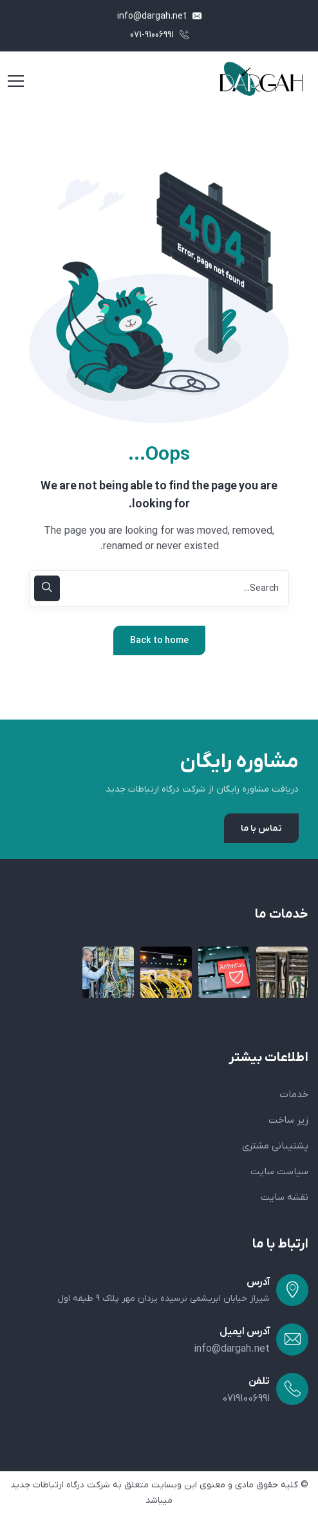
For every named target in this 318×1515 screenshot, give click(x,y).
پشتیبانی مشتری (275, 1145)
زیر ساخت (288, 1120)
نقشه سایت (284, 1197)
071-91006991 (159, 35)
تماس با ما (261, 828)
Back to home (159, 641)
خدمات (293, 1094)
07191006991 (246, 1398)
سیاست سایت (279, 1171)
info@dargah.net (159, 16)
